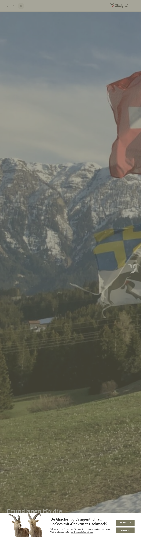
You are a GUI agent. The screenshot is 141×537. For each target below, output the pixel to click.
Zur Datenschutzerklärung (82, 532)
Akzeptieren (125, 523)
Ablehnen (125, 530)
